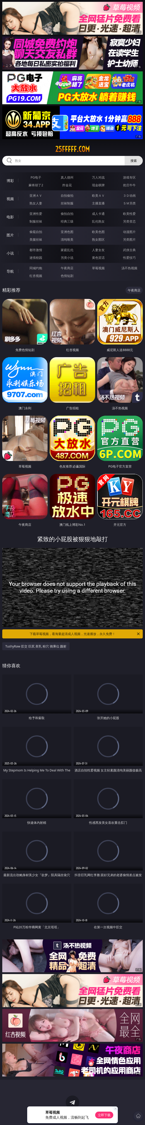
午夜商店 (67, 268)
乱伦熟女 (98, 221)
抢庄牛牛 (129, 185)
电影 (10, 216)
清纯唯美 (67, 239)
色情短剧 (67, 276)
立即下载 (104, 1115)
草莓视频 (98, 268)
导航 (10, 271)
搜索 (133, 160)
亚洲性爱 (35, 213)
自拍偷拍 (67, 195)
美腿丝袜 (35, 239)
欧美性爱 (129, 213)
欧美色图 (98, 232)
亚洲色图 (67, 232)
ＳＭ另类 (129, 203)
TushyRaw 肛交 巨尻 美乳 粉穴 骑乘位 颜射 (36, 646)
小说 (10, 253)
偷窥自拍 (35, 232)
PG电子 (36, 177)
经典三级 (67, 221)
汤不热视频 (129, 268)
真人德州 (67, 177)
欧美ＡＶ (98, 195)
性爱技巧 (129, 257)
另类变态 (129, 221)
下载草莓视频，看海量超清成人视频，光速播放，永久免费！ (85, 634)
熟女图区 (98, 239)
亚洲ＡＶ (35, 195)
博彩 (10, 180)
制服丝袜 (35, 221)
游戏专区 (129, 177)
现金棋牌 (98, 185)
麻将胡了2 (36, 185)
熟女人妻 (35, 203)
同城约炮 (35, 268)
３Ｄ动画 (129, 195)
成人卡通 (98, 213)
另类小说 (67, 257)
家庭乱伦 (67, 250)
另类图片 (129, 239)
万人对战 (98, 177)
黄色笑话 (98, 257)
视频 (10, 198)
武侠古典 (129, 250)
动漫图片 (129, 232)
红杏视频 (35, 276)
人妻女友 (98, 250)
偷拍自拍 (67, 213)
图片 (10, 235)
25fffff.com (72, 149)
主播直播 (98, 203)
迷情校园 (35, 257)
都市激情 (35, 250)
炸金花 (67, 185)
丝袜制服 (67, 203)
